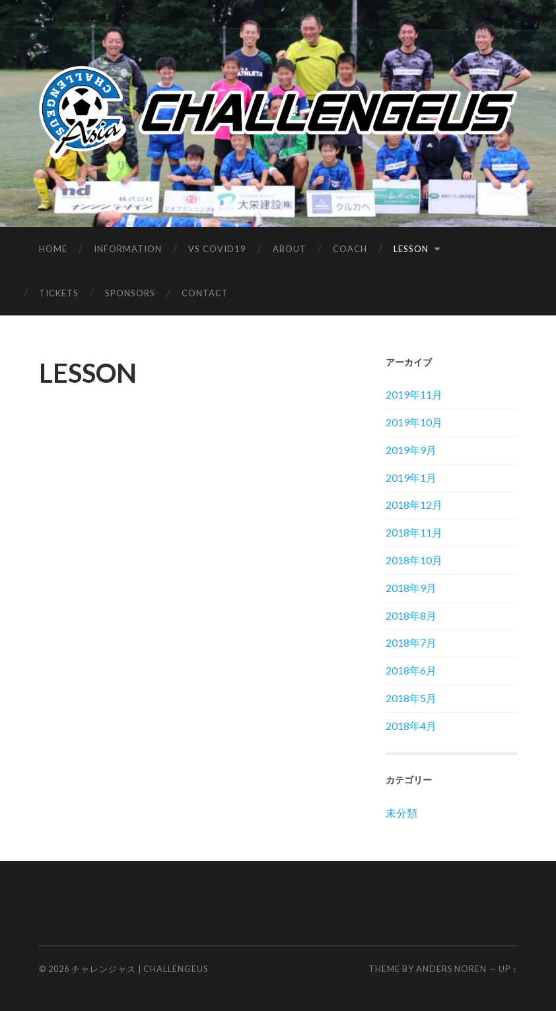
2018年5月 (411, 698)
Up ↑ (508, 968)
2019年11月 (414, 394)
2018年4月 (411, 725)
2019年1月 (411, 477)
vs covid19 (217, 249)
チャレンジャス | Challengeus (139, 968)
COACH (350, 249)
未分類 (401, 812)
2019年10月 (414, 422)
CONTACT (205, 293)
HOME (53, 249)
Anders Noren (451, 968)
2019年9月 (411, 449)
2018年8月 (411, 615)
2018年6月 (411, 670)
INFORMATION (128, 249)
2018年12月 (414, 504)
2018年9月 (411, 587)
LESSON (411, 249)
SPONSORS (130, 293)
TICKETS (59, 293)
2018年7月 (411, 642)
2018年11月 (414, 532)
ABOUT (289, 249)
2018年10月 (414, 560)
